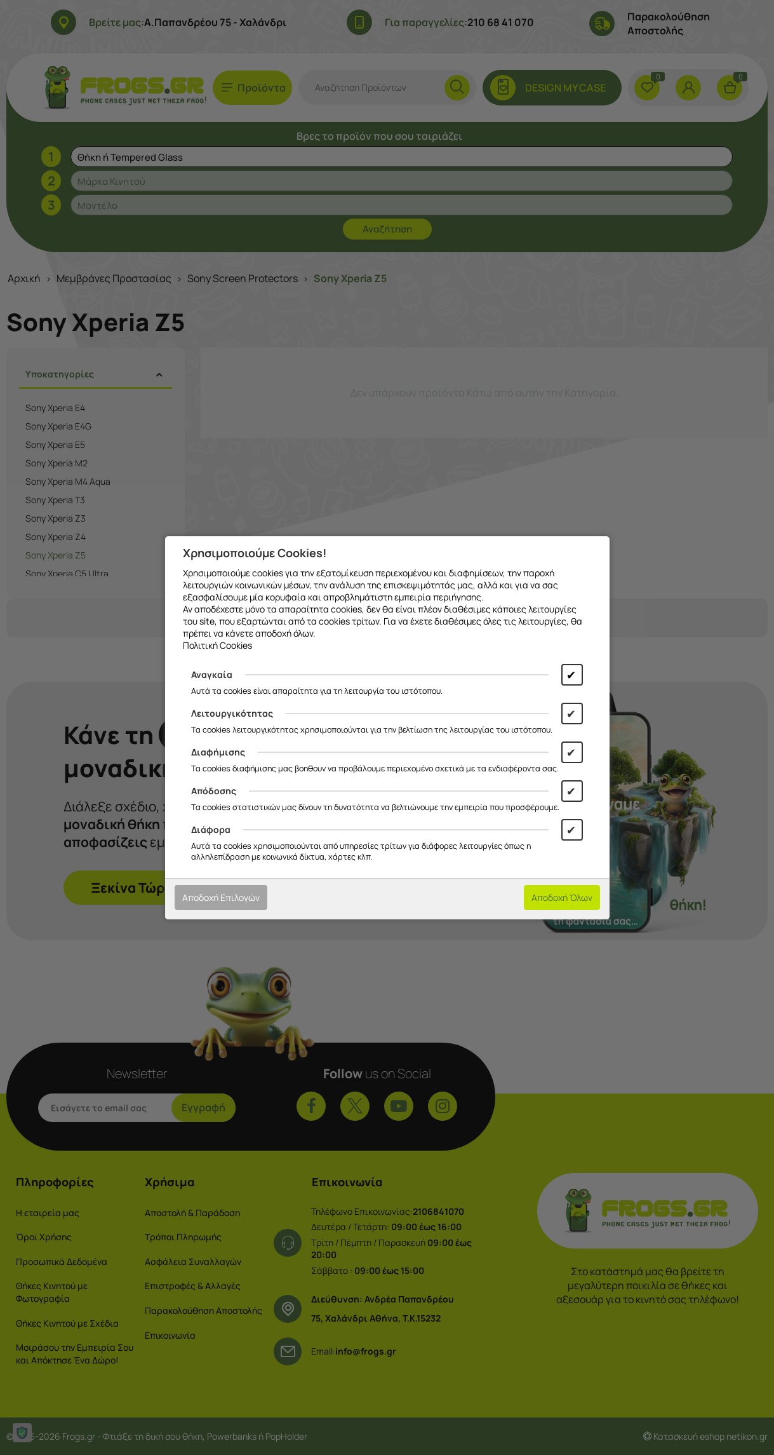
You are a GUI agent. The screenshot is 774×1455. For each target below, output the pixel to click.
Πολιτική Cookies (217, 645)
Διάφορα (210, 829)
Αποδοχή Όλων (561, 897)
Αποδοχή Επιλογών (221, 897)
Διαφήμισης (218, 752)
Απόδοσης (213, 791)
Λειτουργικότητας (232, 713)
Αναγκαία (211, 674)
